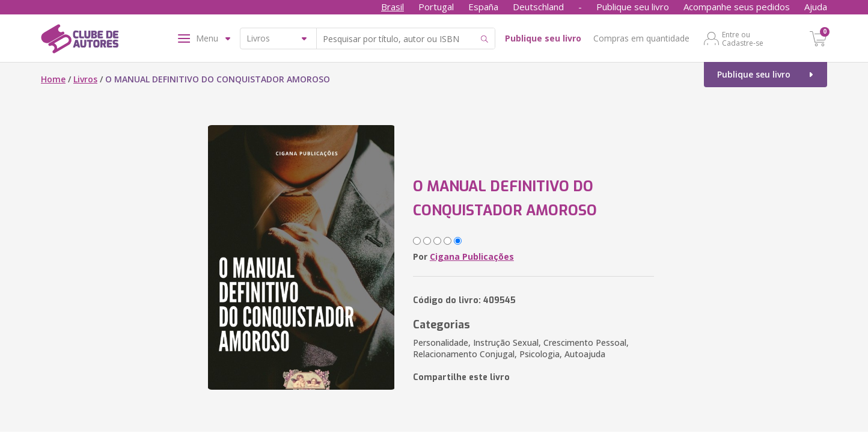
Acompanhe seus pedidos (736, 7)
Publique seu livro (632, 7)
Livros (85, 79)
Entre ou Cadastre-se (742, 38)
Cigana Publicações (472, 256)
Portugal (436, 7)
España (483, 7)
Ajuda (815, 7)
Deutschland (538, 7)
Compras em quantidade (641, 38)
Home (53, 79)
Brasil (392, 7)
